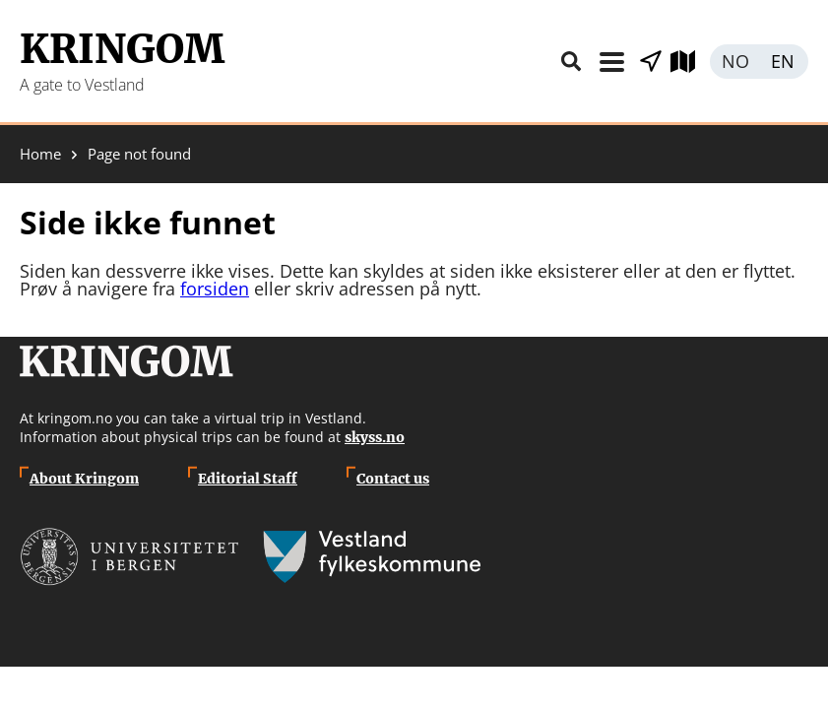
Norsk (734, 61)
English (783, 61)
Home (40, 154)
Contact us (392, 478)
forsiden (214, 288)
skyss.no (375, 437)
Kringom (122, 49)
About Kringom (84, 478)
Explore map (690, 61)
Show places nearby (650, 61)
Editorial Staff (247, 478)
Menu (611, 61)
